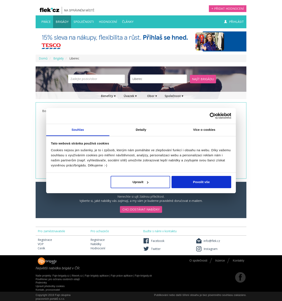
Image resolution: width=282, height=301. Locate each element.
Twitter (152, 249)
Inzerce (220, 260)
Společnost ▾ (174, 96)
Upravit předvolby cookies (50, 286)
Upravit (141, 182)
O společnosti (198, 260)
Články (127, 22)
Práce (46, 22)
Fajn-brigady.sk (143, 275)
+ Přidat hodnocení (227, 9)
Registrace (45, 240)
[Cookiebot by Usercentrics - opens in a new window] (212, 116)
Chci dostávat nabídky (141, 209)
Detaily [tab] (141, 129)
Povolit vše (201, 182)
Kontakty (238, 260)
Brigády (62, 22)
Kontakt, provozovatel (48, 289)
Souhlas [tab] (77, 129)
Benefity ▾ (108, 96)
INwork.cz (77, 275)
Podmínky (41, 282)
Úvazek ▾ (130, 96)
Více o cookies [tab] (204, 129)
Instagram (207, 249)
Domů (43, 58)
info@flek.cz (208, 241)
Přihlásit (234, 22)
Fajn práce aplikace (122, 275)
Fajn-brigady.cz (61, 275)
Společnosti (84, 22)
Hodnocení (108, 22)
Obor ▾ (152, 96)
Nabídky (95, 244)
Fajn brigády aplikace (97, 275)
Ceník (41, 248)
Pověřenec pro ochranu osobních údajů (58, 279)
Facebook (153, 241)
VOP (41, 244)
